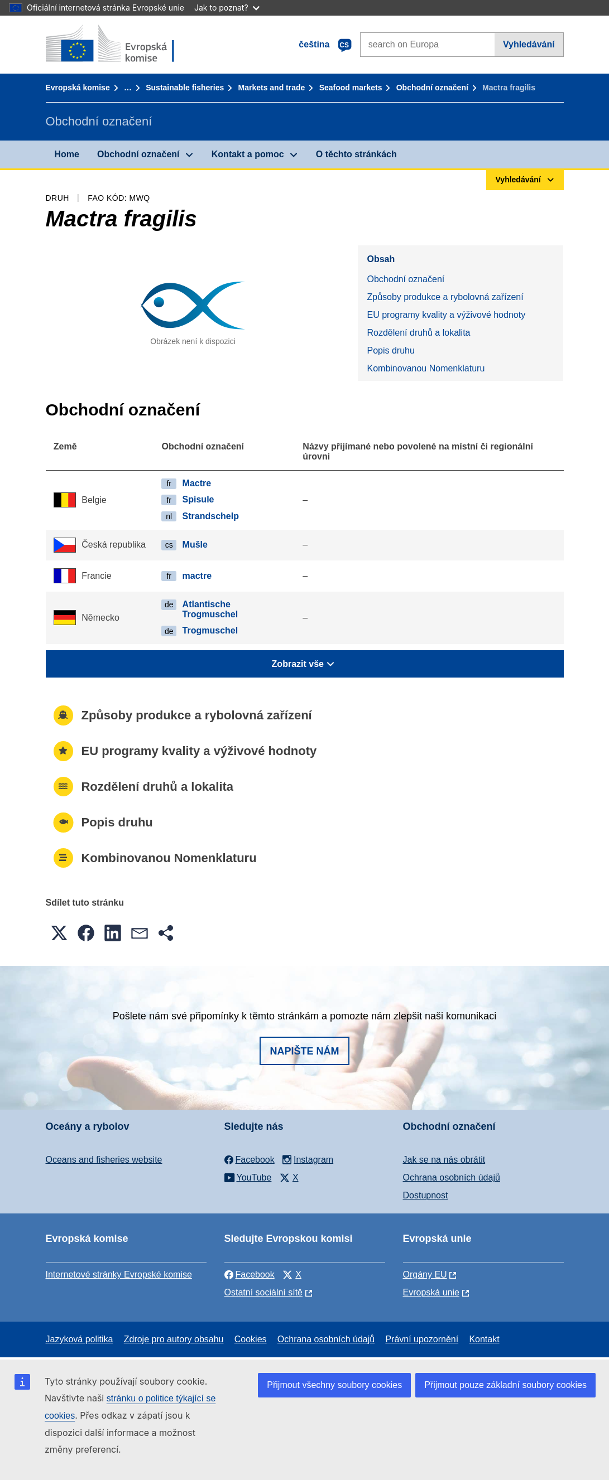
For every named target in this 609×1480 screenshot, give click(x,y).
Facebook (249, 1274)
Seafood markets (350, 87)
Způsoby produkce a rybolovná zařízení (445, 297)
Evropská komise (78, 87)
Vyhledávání (529, 44)
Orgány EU (425, 1274)
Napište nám (304, 1051)
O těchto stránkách (356, 154)
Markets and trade (271, 87)
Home (67, 154)
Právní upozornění (421, 1339)
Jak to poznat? (227, 7)
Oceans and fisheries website (104, 1159)
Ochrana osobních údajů (451, 1177)
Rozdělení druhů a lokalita (418, 332)
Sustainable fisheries (185, 87)
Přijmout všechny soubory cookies (334, 1385)
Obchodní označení (432, 87)
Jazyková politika (79, 1339)
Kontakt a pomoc (248, 154)
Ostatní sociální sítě (263, 1292)
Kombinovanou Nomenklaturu (426, 368)
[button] (59, 933)
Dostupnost (425, 1195)
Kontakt (484, 1339)
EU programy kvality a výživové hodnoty (446, 315)
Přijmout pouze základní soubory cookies (505, 1385)
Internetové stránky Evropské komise (119, 1274)
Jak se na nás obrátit (444, 1159)
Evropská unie (431, 1292)
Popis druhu (390, 350)
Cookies (250, 1339)
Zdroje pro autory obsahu (174, 1339)
